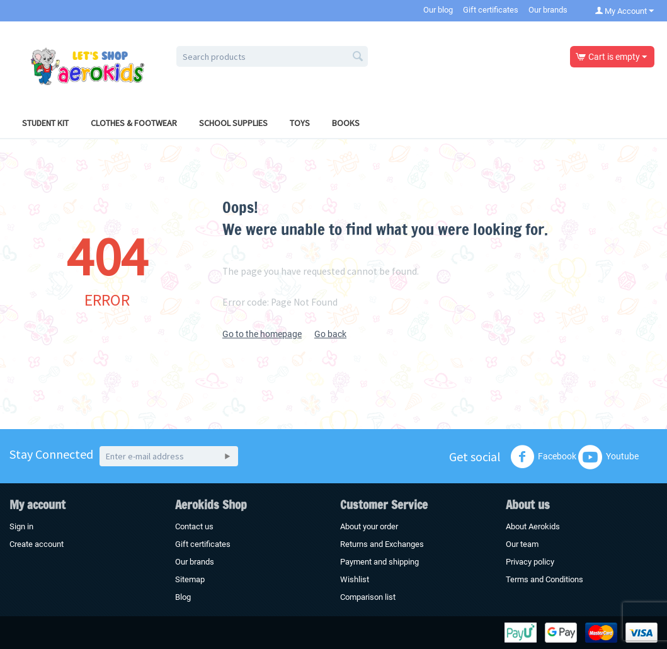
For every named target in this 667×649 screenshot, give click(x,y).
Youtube (608, 457)
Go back (330, 334)
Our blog (438, 9)
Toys (300, 123)
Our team (522, 544)
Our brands (547, 9)
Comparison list (368, 597)
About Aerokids (533, 526)
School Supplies (233, 123)
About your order (369, 526)
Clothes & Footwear (134, 123)
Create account (36, 544)
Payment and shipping (379, 561)
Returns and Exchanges (382, 544)
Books (346, 123)
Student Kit (45, 123)
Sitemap (190, 579)
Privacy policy (530, 561)
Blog (183, 597)
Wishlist (354, 579)
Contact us (194, 526)
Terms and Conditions (544, 579)
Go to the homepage (262, 334)
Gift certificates (490, 9)
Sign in (21, 526)
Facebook (543, 457)
